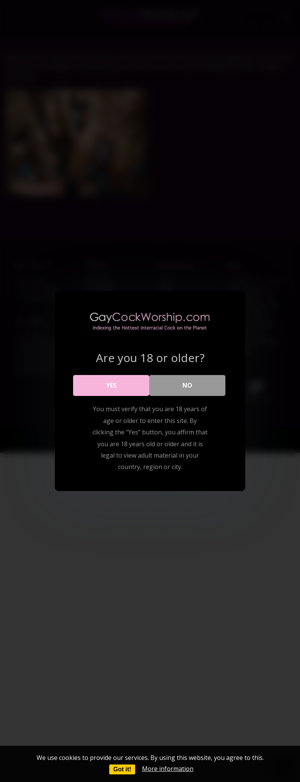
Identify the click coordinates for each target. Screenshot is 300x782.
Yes (111, 385)
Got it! (122, 769)
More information (167, 768)
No (187, 385)
